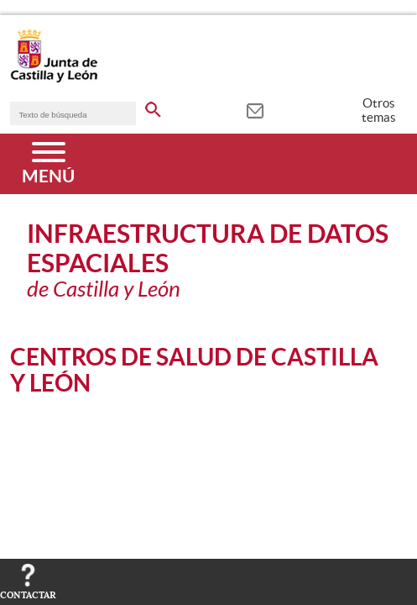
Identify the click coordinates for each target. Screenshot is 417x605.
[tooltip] (254, 109)
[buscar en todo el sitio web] (153, 107)
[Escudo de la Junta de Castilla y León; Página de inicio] (53, 79)
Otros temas (379, 110)
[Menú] (48, 164)
